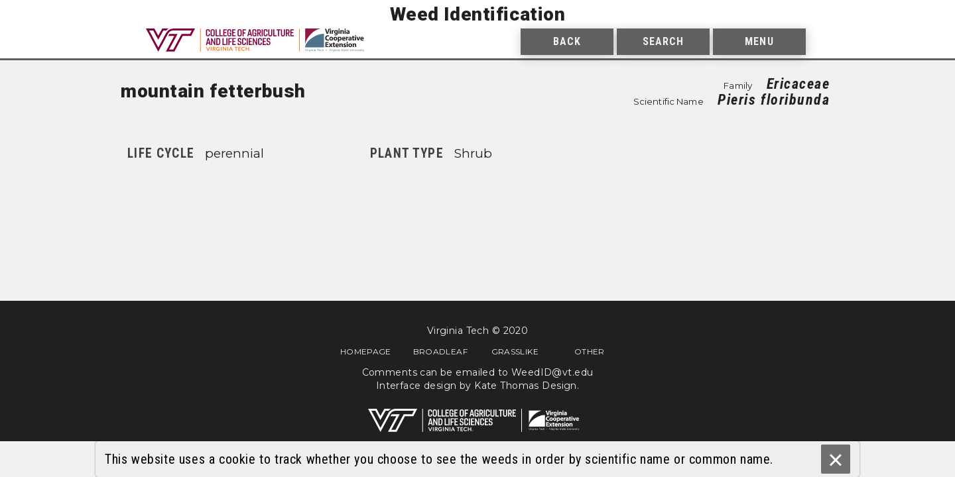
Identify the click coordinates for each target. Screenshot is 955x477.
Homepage (365, 351)
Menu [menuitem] (759, 41)
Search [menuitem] (663, 41)
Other (589, 351)
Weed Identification (478, 14)
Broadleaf (440, 351)
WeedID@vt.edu (552, 372)
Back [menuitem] (567, 41)
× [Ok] (835, 459)
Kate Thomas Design (525, 386)
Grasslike (515, 351)
